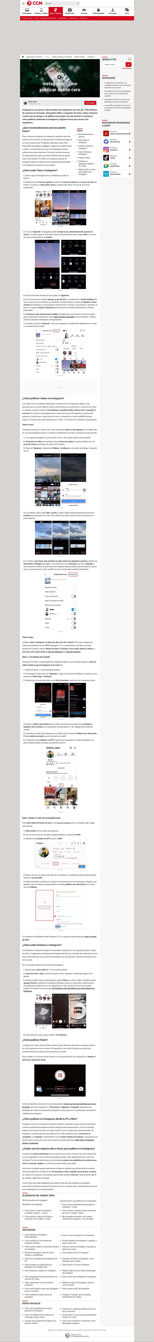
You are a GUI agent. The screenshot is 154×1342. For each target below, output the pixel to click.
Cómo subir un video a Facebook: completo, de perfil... (38, 1211)
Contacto (95, 1330)
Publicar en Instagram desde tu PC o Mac (86, 163)
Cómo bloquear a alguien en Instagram (40, 1271)
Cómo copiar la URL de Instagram (75, 1289)
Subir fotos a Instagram (84, 141)
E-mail (37, 18)
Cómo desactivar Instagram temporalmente (36, 1236)
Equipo (60, 1330)
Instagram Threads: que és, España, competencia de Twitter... (76, 1296)
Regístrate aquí (52, 1330)
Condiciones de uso (70, 1330)
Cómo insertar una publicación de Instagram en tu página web (38, 1266)
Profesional (83, 18)
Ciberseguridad (98, 11)
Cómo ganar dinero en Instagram (75, 1253)
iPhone (38, 146)
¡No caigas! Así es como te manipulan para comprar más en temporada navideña (117, 93)
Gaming (84, 11)
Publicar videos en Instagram (86, 147)
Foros (127, 11)
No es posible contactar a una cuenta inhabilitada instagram (77, 1217)
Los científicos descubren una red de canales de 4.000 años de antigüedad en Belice (117, 107)
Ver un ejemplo (126, 68)
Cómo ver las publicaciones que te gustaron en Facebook (38, 1309)
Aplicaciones (73, 18)
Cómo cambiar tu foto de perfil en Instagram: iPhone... (38, 1242)
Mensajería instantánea (48, 18)
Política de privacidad (84, 1330)
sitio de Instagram (64, 823)
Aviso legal (102, 1330)
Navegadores (62, 18)
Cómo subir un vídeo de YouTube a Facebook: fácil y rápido (39, 1217)
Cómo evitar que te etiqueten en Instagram (79, 1277)
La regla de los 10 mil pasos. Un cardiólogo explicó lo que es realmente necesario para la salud (117, 85)
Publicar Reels (84, 158)
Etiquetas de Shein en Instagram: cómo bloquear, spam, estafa (78, 1260)
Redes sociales (27, 18)
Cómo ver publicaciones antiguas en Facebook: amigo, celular (39, 1316)
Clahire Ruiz (32, 102)
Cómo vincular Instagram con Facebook (78, 1235)
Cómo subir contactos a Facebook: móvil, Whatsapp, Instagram (78, 1322)
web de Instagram (55, 652)
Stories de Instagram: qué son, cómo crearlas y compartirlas (39, 1254)
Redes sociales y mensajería (62, 57)
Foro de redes (87, 1219)
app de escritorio (73, 652)
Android (46, 146)
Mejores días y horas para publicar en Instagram (87, 171)
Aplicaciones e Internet (34, 57)
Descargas (113, 11)
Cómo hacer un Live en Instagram (75, 1265)
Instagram (91, 57)
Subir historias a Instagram (85, 153)
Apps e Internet (55, 11)
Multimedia (70, 11)
